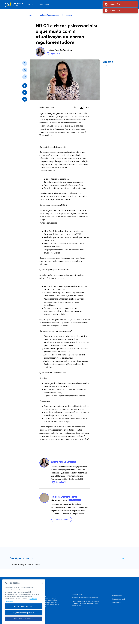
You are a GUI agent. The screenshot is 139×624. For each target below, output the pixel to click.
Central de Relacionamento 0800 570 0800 (85, 601)
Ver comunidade (61, 519)
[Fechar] (42, 586)
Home (30, 5)
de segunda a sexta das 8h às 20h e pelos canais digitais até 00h (85, 604)
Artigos (69, 15)
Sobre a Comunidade (119, 599)
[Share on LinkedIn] (24, 99)
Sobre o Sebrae (117, 595)
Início (32, 15)
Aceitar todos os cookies (23, 610)
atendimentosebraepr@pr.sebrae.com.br (85, 598)
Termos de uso (116, 603)
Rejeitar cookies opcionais (23, 616)
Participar (75, 500)
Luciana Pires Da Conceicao (59, 50)
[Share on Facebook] (24, 85)
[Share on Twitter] (24, 92)
